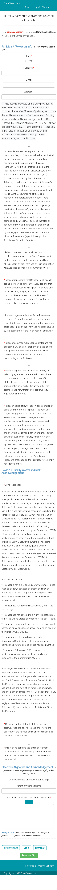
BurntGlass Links (12, 3)
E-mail (29, 80)
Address (28, 91)
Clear (29, 802)
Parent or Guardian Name (29, 785)
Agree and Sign (29, 855)
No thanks (40, 848)
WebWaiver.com (46, 7)
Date (29, 56)
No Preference (11, 848)
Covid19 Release (12, 485)
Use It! (26, 848)
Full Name (29, 68)
